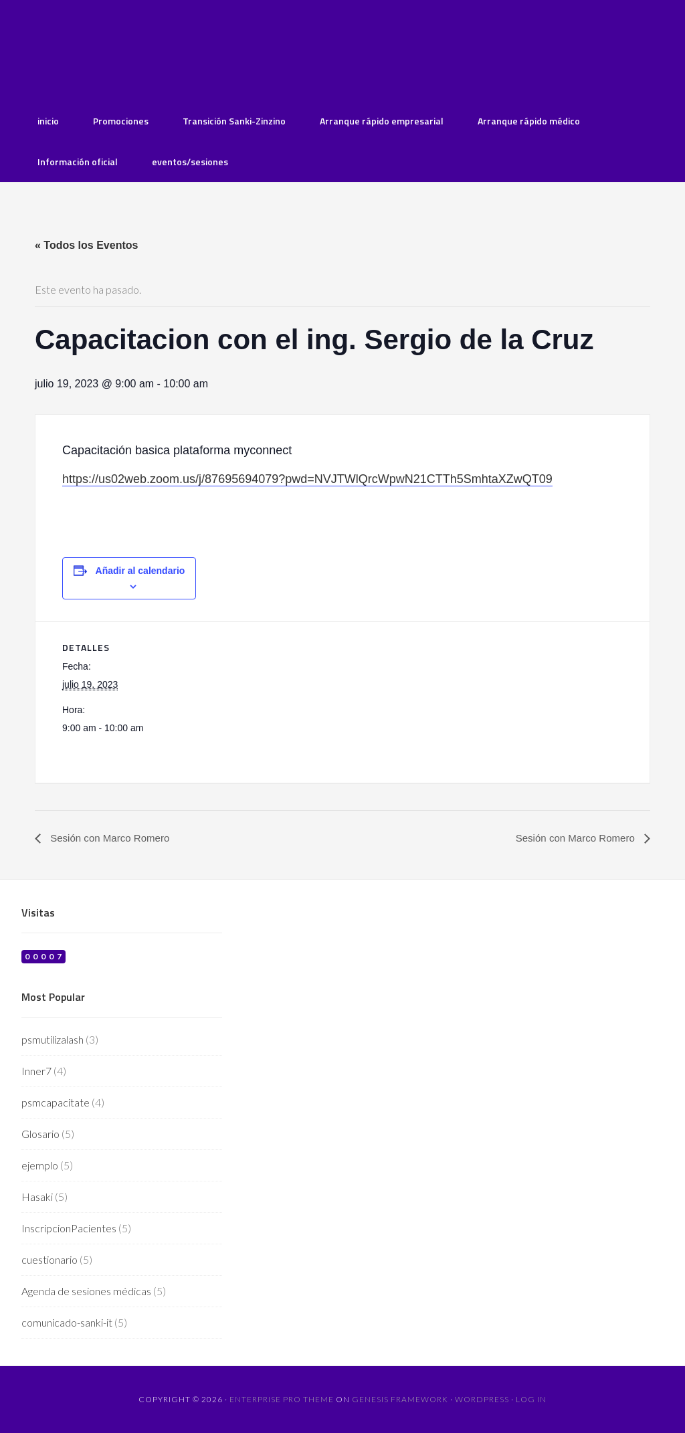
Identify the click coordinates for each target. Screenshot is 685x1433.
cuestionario (49, 1260)
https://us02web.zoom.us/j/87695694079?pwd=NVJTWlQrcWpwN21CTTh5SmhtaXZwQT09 (307, 479)
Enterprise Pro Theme (281, 1400)
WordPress (482, 1400)
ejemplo (39, 1165)
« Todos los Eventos (86, 245)
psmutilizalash (52, 1040)
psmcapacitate (55, 1102)
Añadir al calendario (140, 570)
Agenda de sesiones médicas (86, 1291)
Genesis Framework (400, 1400)
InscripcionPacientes (68, 1228)
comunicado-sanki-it (66, 1323)
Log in (531, 1400)
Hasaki (37, 1197)
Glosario (40, 1134)
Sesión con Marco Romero (112, 838)
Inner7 (36, 1071)
